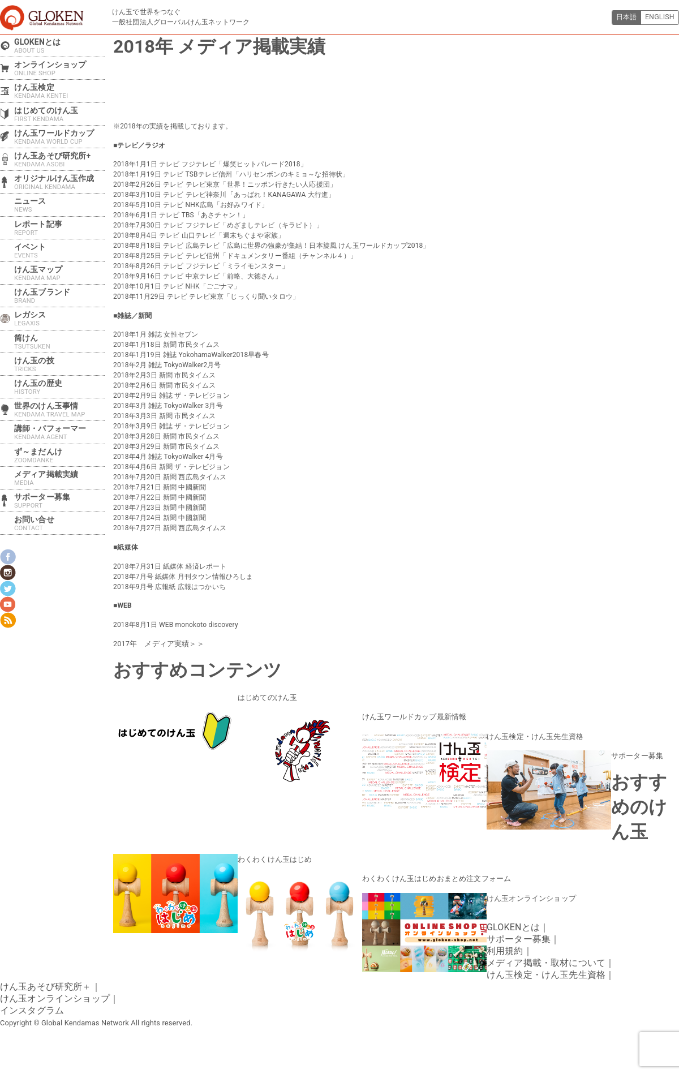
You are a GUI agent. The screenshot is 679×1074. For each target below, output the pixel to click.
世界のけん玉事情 (59, 409)
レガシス (59, 318)
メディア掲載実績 (59, 478)
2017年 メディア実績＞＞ (155, 643)
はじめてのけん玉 (265, 697)
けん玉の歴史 (59, 387)
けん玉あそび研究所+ (59, 159)
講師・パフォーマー (59, 432)
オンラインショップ (59, 68)
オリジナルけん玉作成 (59, 182)
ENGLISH (658, 17)
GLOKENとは (59, 45)
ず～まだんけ (59, 455)
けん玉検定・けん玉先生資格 (531, 734)
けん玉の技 (59, 364)
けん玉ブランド (59, 295)
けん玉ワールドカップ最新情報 (410, 715)
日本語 (623, 17)
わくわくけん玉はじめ (272, 856)
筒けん (59, 341)
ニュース (59, 204)
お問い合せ (59, 523)
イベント (59, 250)
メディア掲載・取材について (546, 958)
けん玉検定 (59, 91)
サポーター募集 (635, 753)
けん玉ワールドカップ (59, 136)
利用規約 (505, 946)
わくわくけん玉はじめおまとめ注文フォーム (431, 875)
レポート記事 (59, 228)
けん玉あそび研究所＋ (46, 982)
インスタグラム (32, 1005)
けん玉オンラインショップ (528, 894)
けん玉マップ (59, 273)
